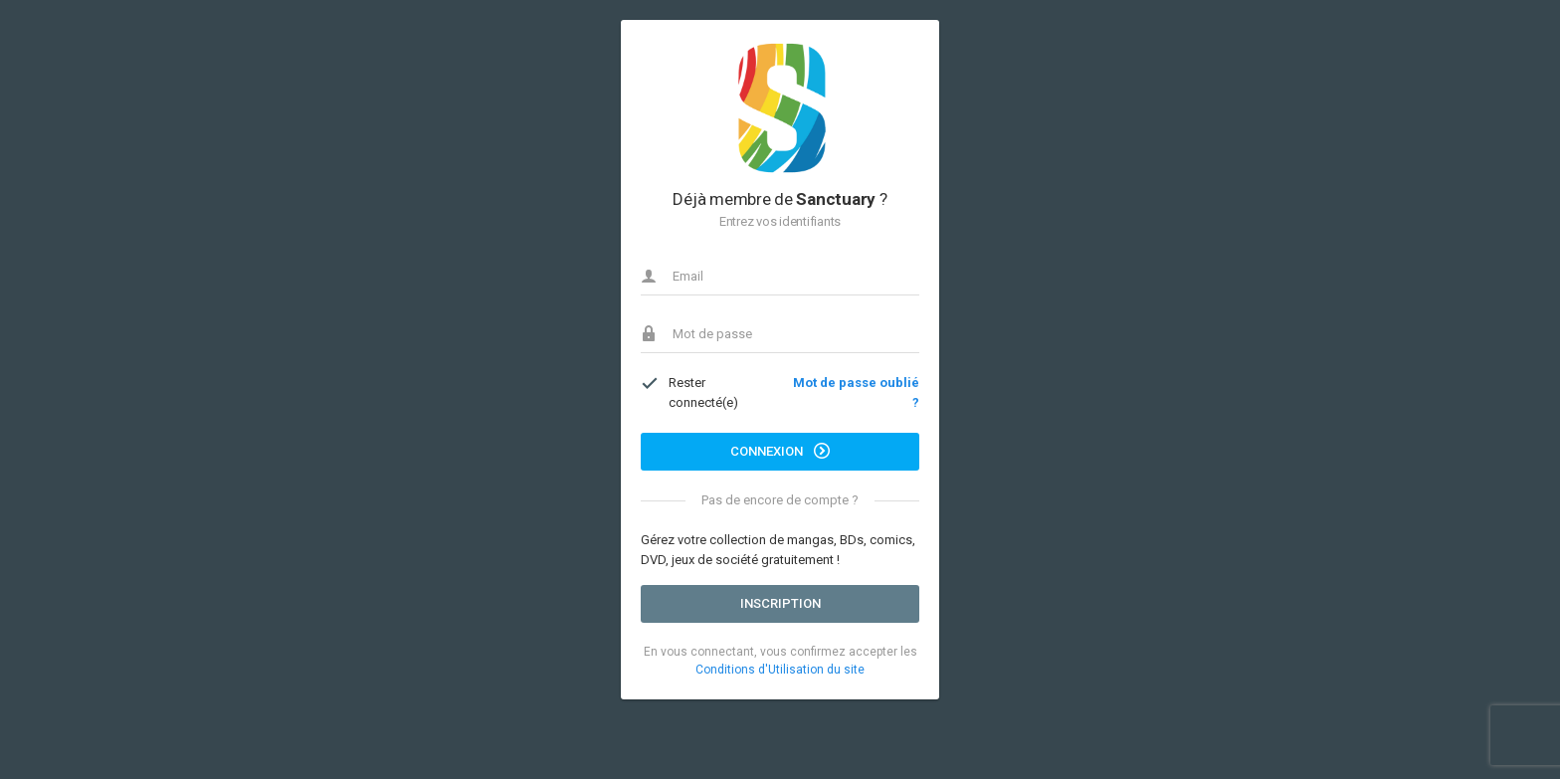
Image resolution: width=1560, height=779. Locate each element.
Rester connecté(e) (689, 392)
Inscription (780, 603)
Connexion (780, 451)
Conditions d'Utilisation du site (780, 670)
